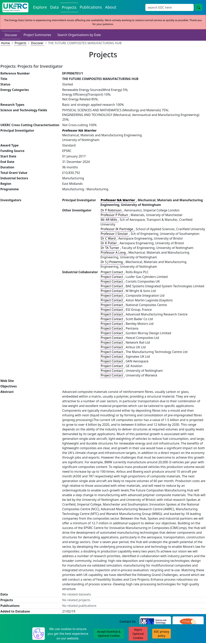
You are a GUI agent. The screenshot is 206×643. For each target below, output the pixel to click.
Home (5, 43)
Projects (20, 43)
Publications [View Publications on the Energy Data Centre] (91, 7)
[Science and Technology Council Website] (155, 622)
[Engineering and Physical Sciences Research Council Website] (188, 622)
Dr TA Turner (110, 248)
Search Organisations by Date (79, 35)
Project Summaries (37, 35)
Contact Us (128, 621)
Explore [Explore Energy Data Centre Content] (40, 7)
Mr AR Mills (109, 219)
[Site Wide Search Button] (198, 7)
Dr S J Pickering (112, 262)
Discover (11, 35)
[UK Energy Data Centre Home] (15, 7)
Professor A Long (113, 252)
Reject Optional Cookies (138, 634)
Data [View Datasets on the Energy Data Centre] (54, 7)
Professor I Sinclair (115, 234)
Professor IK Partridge (117, 229)
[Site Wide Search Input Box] (169, 7)
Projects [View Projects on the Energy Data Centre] (69, 7)
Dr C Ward (108, 238)
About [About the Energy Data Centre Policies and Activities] (110, 7)
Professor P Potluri (115, 215)
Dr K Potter (109, 243)
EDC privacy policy (161, 634)
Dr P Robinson (111, 210)
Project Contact (112, 272)
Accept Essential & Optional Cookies (109, 634)
